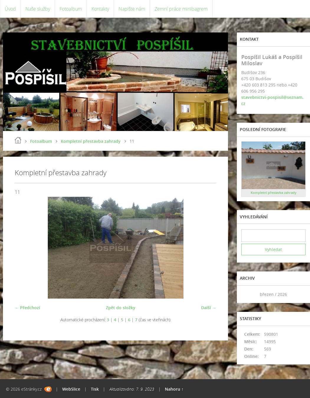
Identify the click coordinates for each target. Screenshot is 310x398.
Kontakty (100, 9)
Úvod (10, 9)
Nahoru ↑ (174, 389)
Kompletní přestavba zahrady (91, 141)
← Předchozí (27, 307)
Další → (208, 307)
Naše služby (37, 9)
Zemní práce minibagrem (181, 9)
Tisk (95, 389)
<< (247, 294)
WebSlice (71, 389)
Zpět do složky (120, 307)
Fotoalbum (71, 9)
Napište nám (132, 9)
